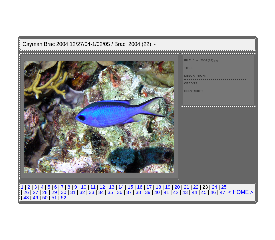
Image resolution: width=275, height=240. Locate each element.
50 (45, 197)
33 (91, 192)
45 (203, 192)
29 (54, 192)
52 (63, 197)
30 (63, 192)
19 (167, 187)
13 (111, 187)
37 (129, 192)
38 (138, 192)
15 (130, 187)
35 (110, 192)
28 (45, 192)
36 (119, 192)
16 (139, 187)
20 (177, 187)
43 (185, 192)
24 (214, 187)
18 (158, 187)
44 (194, 192)
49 (35, 197)
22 (195, 187)
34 (101, 192)
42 (175, 192)
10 (83, 187)
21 (186, 187)
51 (54, 197)
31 (73, 192)
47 (222, 192)
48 (26, 197)
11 (93, 187)
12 (102, 187)
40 (157, 192)
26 (26, 192)
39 (147, 192)
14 (121, 187)
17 (149, 187)
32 (82, 192)
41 (166, 192)
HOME (241, 192)
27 (35, 192)
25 (224, 187)
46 (213, 192)
